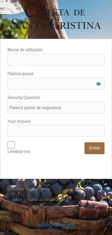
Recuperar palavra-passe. (29, 189)
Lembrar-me (18, 151)
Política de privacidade (56, 224)
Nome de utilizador (25, 49)
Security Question (23, 97)
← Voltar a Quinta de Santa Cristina (37, 199)
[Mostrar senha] (99, 84)
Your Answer (56, 128)
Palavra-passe (20, 73)
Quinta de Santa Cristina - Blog (56, 15)
